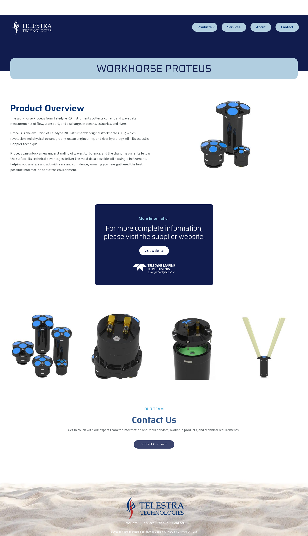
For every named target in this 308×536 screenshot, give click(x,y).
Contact (178, 523)
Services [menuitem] (234, 27)
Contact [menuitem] (287, 27)
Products (130, 523)
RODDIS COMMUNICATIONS (182, 532)
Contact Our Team (154, 444)
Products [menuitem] (206, 28)
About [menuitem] (261, 27)
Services (148, 523)
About (163, 523)
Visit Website (154, 250)
